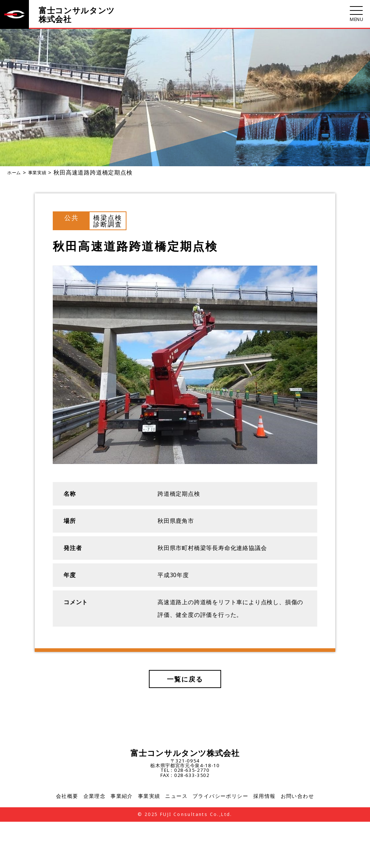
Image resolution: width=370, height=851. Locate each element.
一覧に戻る (185, 679)
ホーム (14, 172)
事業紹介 (122, 796)
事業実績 (37, 172)
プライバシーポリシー (220, 796)
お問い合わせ (297, 796)
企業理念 (94, 796)
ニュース (176, 796)
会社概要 (67, 796)
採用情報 (264, 796)
